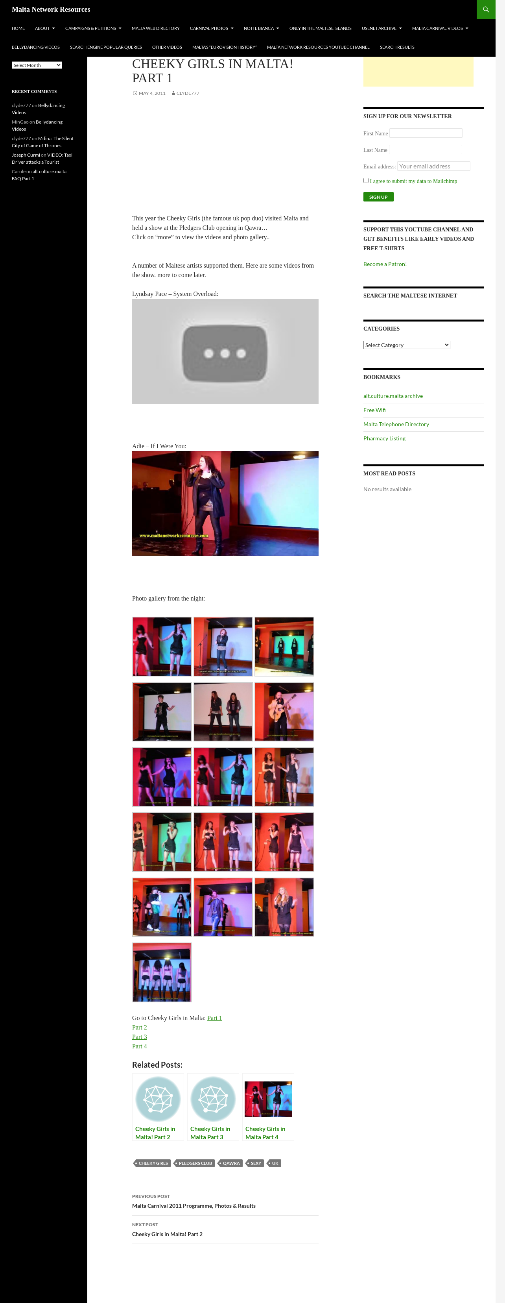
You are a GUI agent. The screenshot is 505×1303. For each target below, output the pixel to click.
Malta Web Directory (156, 28)
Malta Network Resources (51, 9)
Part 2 (139, 1027)
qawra (231, 1163)
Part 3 (139, 1036)
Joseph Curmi (26, 155)
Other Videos (167, 47)
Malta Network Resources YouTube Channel (318, 47)
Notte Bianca (259, 28)
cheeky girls (153, 1163)
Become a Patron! (385, 264)
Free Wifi (374, 410)
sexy (256, 1163)
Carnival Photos (209, 28)
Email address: (380, 167)
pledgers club (195, 1163)
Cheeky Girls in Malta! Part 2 (225, 1228)
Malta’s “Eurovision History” (224, 47)
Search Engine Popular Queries (106, 47)
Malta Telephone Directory (396, 424)
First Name (375, 134)
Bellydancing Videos (36, 47)
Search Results (397, 47)
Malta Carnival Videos (437, 28)
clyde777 (188, 93)
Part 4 (139, 1046)
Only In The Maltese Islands (320, 28)
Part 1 (214, 1018)
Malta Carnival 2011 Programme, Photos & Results (225, 1200)
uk (275, 1163)
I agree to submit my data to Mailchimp (410, 181)
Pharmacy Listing (384, 438)
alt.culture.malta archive (393, 395)
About (42, 28)
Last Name (375, 150)
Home (18, 28)
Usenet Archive (379, 28)
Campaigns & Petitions (90, 28)
